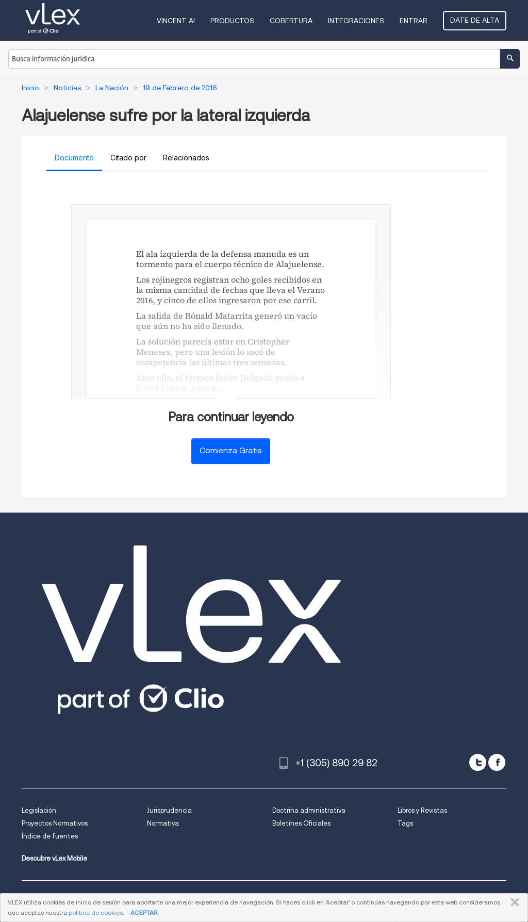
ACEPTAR (143, 912)
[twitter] (477, 762)
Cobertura (291, 21)
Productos (232, 21)
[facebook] (496, 762)
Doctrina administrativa (308, 810)
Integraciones (356, 21)
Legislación (39, 810)
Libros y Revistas (422, 810)
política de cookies (96, 912)
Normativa (163, 823)
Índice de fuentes (50, 836)
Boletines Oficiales (301, 823)
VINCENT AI (176, 21)
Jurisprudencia (169, 810)
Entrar (413, 21)
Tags (405, 823)
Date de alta (474, 20)
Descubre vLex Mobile (54, 858)
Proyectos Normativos (55, 823)
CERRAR (513, 902)
